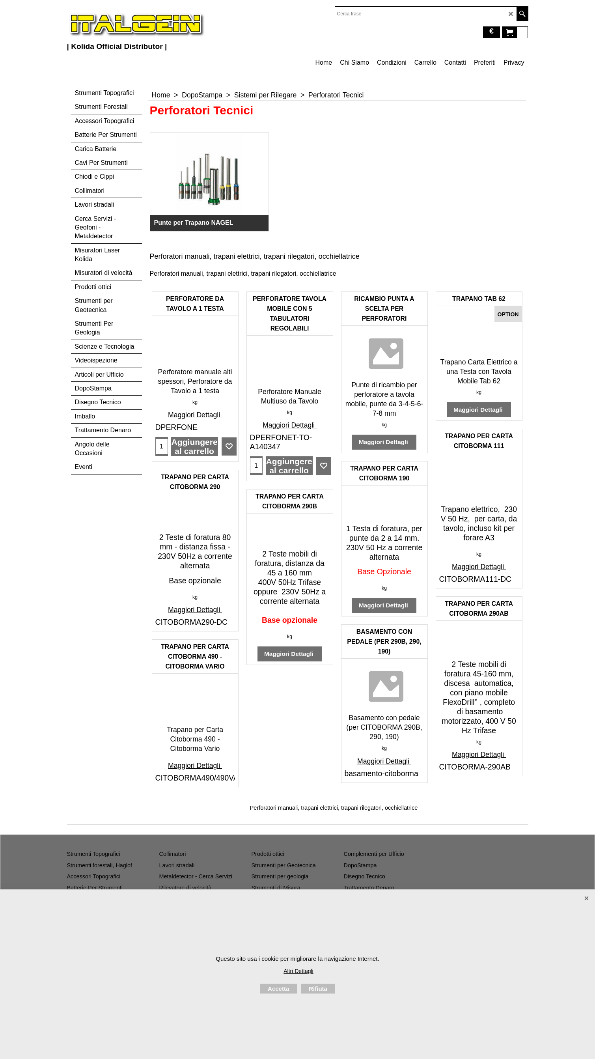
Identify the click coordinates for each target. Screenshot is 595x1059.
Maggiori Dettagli (195, 415)
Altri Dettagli (298, 971)
